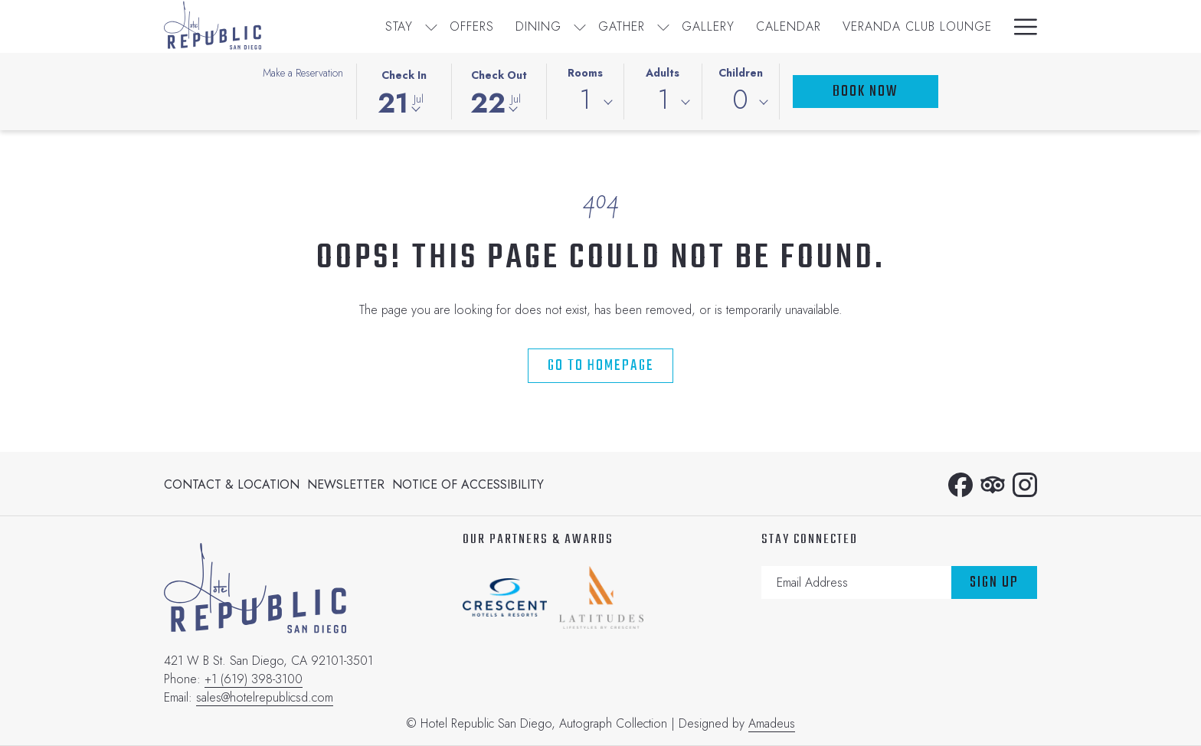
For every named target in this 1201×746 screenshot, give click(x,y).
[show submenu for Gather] (663, 26)
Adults (662, 72)
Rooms (585, 72)
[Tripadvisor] (992, 482)
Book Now (865, 91)
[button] (403, 90)
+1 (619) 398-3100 (254, 679)
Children (740, 72)
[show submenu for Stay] (431, 26)
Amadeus (771, 723)
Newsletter (346, 484)
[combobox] (585, 103)
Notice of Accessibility (468, 484)
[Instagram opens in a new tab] (1025, 482)
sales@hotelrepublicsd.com (264, 697)
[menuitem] (399, 26)
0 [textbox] (740, 100)
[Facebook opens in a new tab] (960, 482)
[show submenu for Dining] (579, 26)
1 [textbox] (585, 100)
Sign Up (994, 582)
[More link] (1020, 26)
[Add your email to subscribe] (856, 582)
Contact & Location (231, 484)
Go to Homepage (601, 366)
